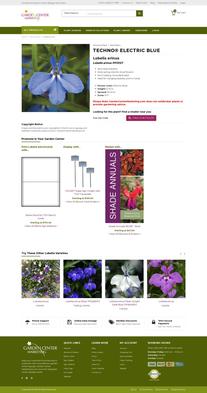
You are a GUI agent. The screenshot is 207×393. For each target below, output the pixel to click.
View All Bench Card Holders (82, 201)
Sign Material (69, 364)
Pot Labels (68, 372)
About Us (95, 364)
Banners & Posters (71, 352)
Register (123, 368)
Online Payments (154, 380)
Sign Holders (69, 360)
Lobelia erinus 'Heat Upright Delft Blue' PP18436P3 (124, 303)
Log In (122, 364)
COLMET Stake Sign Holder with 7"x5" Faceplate (82, 193)
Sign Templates (126, 356)
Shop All (67, 348)
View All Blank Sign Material (41, 226)
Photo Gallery (97, 352)
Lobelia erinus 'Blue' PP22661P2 (82, 301)
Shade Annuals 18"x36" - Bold (124, 226)
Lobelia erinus (40, 301)
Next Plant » (115, 45)
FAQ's (94, 356)
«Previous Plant (100, 45)
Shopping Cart (126, 352)
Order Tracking (126, 360)
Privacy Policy (146, 389)
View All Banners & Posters (124, 234)
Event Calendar (98, 368)
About (133, 389)
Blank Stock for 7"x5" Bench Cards (41, 217)
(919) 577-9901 (112, 2)
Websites (67, 376)
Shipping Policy (178, 389)
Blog (94, 348)
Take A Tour (96, 360)
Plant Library (35, 37)
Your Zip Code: (100, 118)
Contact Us (96, 372)
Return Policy (162, 389)
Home (24, 37)
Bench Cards (69, 356)
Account (123, 348)
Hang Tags (68, 368)
